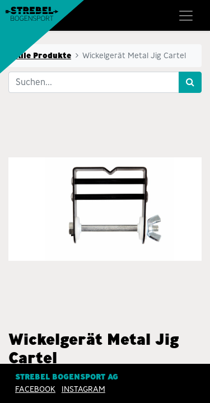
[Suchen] (190, 82)
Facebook (35, 389)
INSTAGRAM (83, 389)
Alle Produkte (43, 55)
